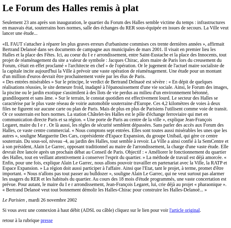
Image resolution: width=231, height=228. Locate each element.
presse (47, 220)
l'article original (184, 210)
